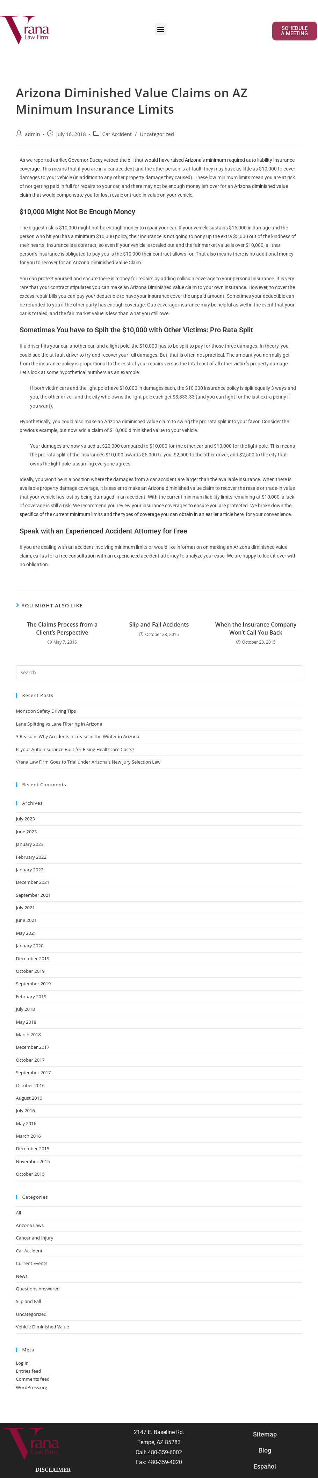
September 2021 (33, 895)
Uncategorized (157, 134)
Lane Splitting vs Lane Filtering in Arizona (59, 724)
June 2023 (26, 831)
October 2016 (30, 1085)
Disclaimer (53, 1470)
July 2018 (25, 1009)
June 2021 (26, 920)
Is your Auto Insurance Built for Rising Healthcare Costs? (75, 749)
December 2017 (33, 1047)
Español (265, 1466)
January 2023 (30, 844)
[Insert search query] (159, 672)
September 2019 (33, 983)
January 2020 (30, 945)
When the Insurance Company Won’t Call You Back (256, 628)
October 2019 (30, 971)
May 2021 (26, 933)
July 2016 (25, 1110)
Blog (265, 1450)
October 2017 (30, 1060)
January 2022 (30, 869)
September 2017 (33, 1072)
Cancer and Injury (34, 1238)
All (18, 1213)
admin (32, 134)
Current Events (32, 1263)
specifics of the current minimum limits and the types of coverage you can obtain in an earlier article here (132, 514)
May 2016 (26, 1123)
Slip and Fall (28, 1301)
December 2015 (33, 1148)
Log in (22, 1363)
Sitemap (265, 1434)
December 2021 (33, 882)
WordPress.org (32, 1387)
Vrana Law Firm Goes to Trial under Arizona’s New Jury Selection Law (88, 762)
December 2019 (33, 958)
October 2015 (30, 1174)
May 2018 (26, 1022)
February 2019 (31, 996)
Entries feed (28, 1371)
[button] (161, 29)
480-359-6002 (165, 1452)
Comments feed (33, 1379)
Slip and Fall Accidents (159, 624)
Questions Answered (38, 1289)
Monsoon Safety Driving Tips (46, 711)
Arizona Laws (30, 1225)
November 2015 (33, 1161)
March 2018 (28, 1034)
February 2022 (31, 857)
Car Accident (117, 134)
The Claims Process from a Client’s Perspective (62, 628)
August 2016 (29, 1098)
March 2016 (28, 1136)
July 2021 (25, 907)
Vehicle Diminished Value (42, 1327)
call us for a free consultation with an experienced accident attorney (106, 556)
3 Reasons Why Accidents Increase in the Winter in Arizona (77, 736)
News (22, 1276)
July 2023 (25, 819)
